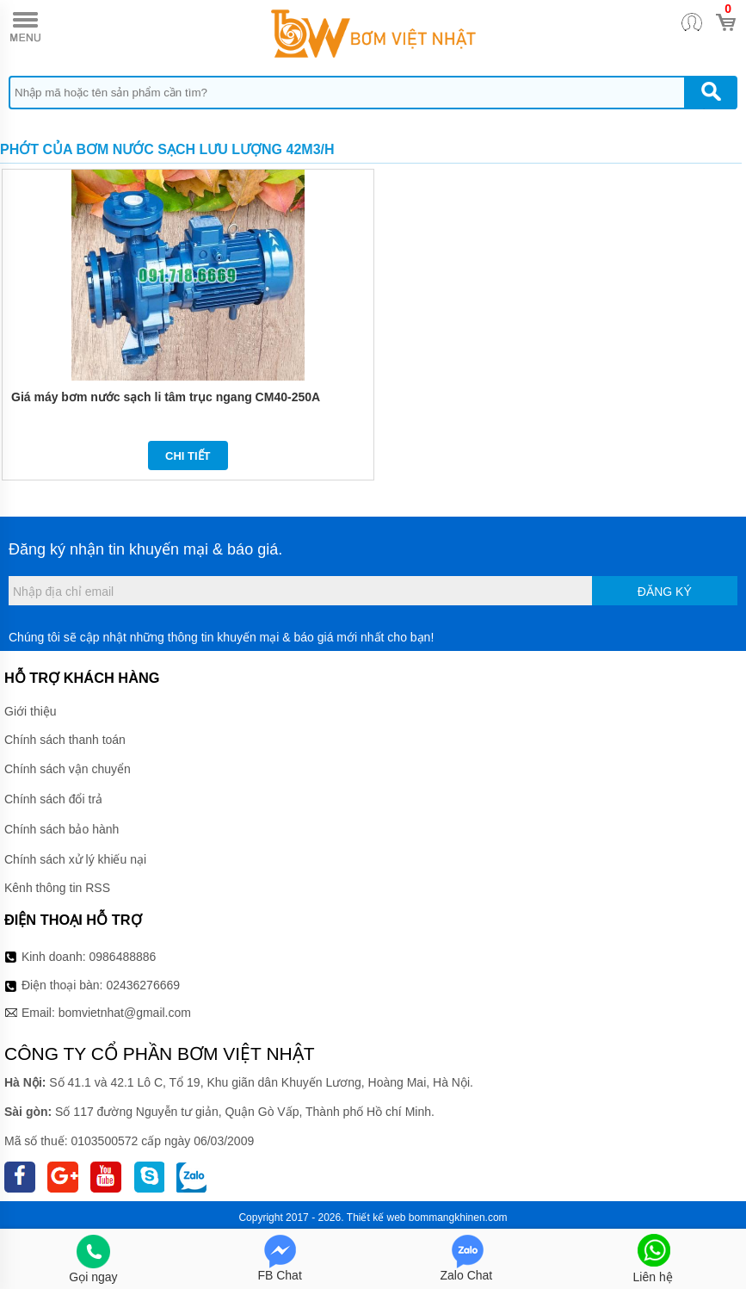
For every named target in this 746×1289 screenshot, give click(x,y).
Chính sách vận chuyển (67, 769)
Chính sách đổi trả (53, 799)
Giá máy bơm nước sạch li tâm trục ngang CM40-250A (165, 397)
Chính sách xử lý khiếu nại (75, 859)
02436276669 (143, 985)
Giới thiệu (30, 711)
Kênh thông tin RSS (57, 888)
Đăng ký (665, 591)
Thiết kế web (376, 1218)
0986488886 (123, 957)
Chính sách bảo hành (61, 829)
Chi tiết (188, 455)
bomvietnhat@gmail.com (125, 1012)
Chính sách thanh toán (65, 740)
